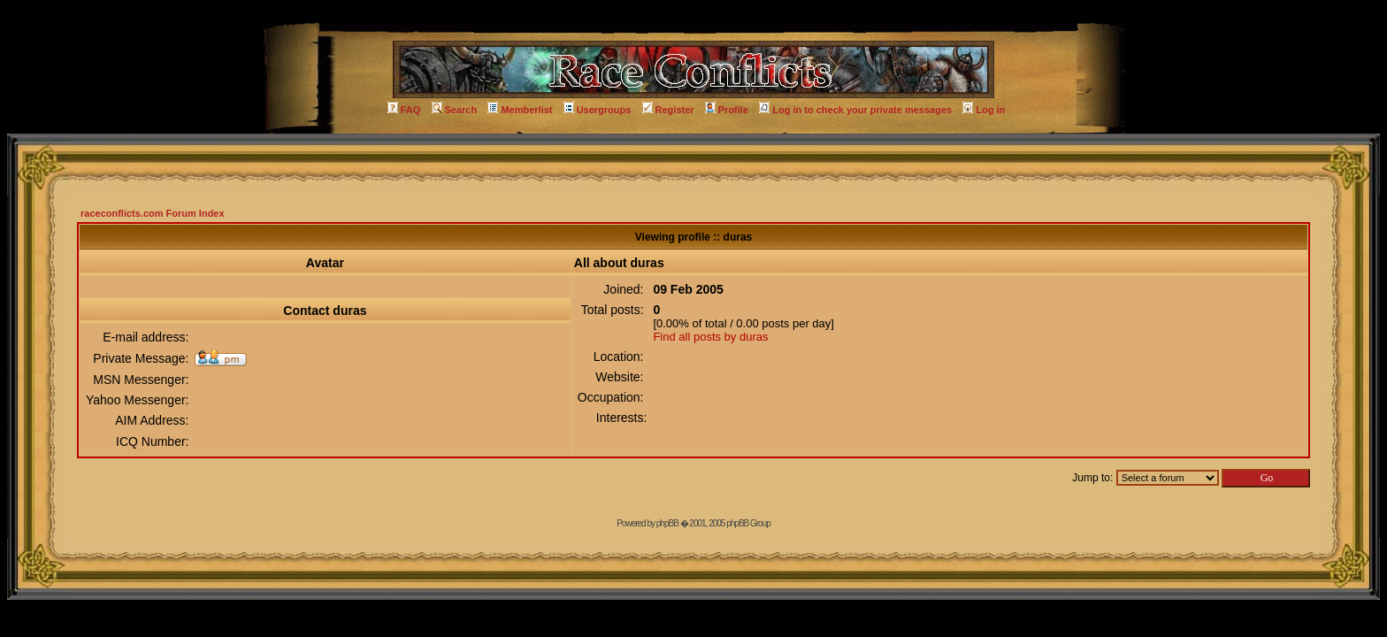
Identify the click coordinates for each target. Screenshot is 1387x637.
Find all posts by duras (710, 336)
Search (455, 109)
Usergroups (597, 109)
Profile (726, 109)
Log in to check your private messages (855, 109)
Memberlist (519, 109)
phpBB (667, 523)
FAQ (404, 109)
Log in (983, 109)
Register (668, 109)
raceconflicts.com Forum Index (152, 213)
